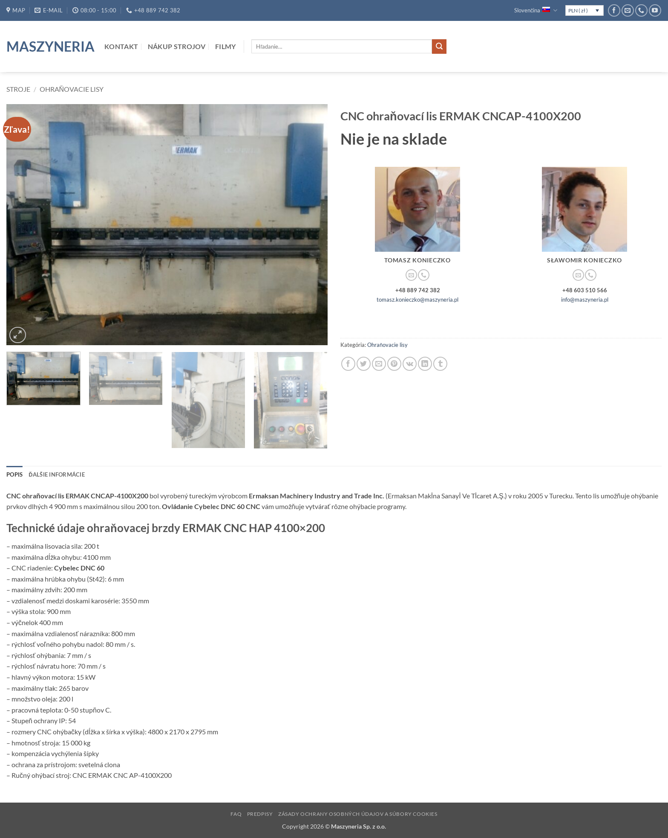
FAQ (236, 814)
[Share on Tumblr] (440, 364)
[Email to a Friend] (379, 364)
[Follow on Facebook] (614, 10)
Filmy (225, 46)
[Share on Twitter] (364, 364)
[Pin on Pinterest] (394, 364)
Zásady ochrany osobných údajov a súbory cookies (358, 814)
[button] (17, 335)
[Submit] (439, 46)
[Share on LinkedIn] (425, 364)
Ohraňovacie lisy (72, 89)
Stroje (18, 89)
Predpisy (260, 814)
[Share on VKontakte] (410, 364)
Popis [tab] (14, 474)
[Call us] (641, 10)
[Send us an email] (628, 10)
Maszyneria (49, 46)
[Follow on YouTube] (655, 10)
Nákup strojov (177, 46)
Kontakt (121, 46)
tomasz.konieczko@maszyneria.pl (417, 299)
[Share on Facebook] (348, 364)
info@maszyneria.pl (584, 299)
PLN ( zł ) (578, 10)
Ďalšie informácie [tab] (57, 474)
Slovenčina (535, 10)
